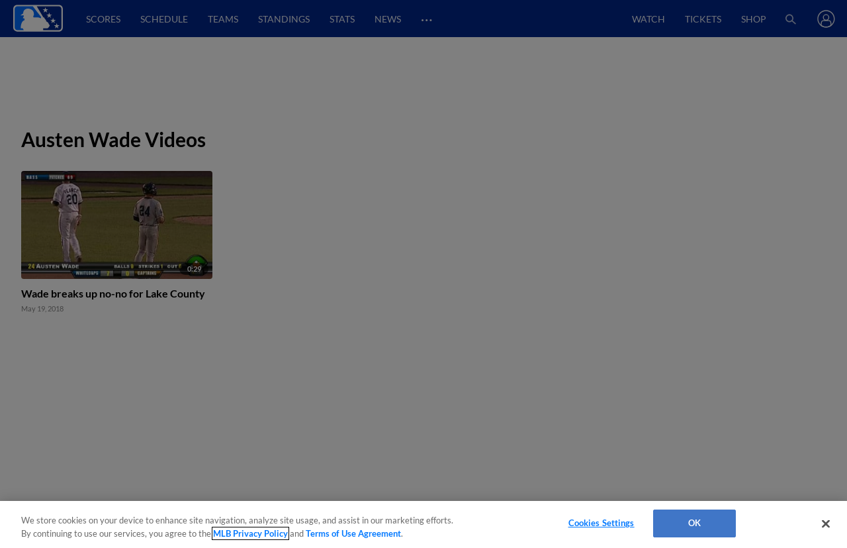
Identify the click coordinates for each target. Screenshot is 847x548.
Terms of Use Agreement (353, 533)
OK (694, 523)
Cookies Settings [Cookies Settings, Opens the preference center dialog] (601, 523)
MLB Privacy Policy (250, 533)
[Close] (825, 523)
